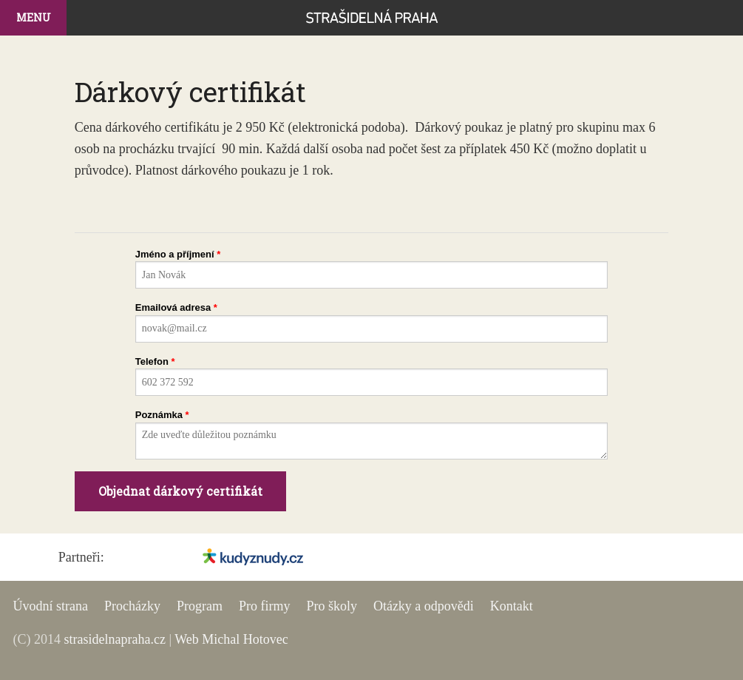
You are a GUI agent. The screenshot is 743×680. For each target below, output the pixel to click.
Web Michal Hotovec (231, 639)
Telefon (152, 361)
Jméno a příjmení (174, 254)
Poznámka (159, 414)
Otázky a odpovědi (423, 606)
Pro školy (331, 606)
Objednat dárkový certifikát (180, 491)
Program (200, 606)
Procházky (132, 606)
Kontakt (511, 606)
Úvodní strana (50, 606)
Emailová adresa (173, 307)
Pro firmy (265, 606)
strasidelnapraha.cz (114, 639)
